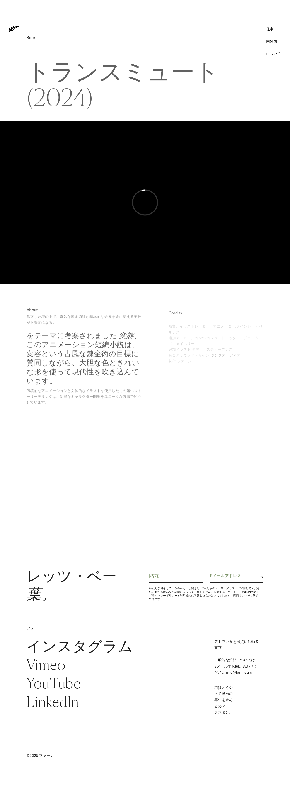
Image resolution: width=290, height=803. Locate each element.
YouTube (54, 683)
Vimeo (46, 664)
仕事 (270, 29)
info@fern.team (239, 672)
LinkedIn (53, 701)
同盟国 (271, 41)
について (273, 53)
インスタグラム (80, 646)
